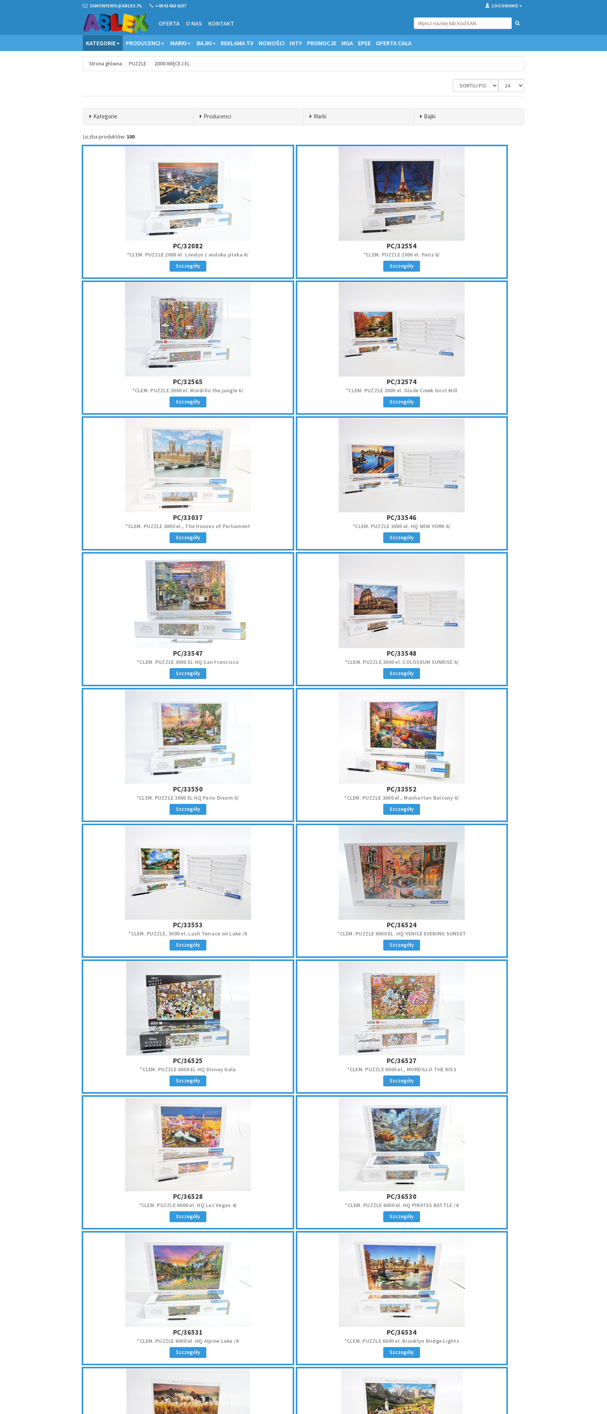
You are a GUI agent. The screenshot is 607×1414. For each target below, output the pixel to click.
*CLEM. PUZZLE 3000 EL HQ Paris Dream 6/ (452, 526)
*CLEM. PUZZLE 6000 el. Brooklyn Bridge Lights (451, 933)
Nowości (272, 43)
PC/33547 (155, 517)
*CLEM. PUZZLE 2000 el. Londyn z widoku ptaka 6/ (155, 254)
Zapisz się (473, 1343)
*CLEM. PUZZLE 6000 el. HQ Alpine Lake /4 (303, 933)
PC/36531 (303, 924)
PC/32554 (303, 245)
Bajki (206, 43)
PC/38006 (155, 1060)
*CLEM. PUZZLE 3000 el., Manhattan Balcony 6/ (155, 661)
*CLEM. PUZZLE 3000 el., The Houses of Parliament (303, 390)
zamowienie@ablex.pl (123, 1332)
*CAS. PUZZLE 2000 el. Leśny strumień (155, 1205)
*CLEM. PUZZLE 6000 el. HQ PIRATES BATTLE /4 (155, 933)
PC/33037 (303, 381)
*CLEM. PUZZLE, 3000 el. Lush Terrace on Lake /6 (303, 661)
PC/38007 (303, 1060)
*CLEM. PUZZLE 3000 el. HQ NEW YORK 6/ (452, 390)
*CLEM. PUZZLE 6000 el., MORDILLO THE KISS (303, 797)
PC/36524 (452, 653)
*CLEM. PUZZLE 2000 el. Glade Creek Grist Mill (155, 390)
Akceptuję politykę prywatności (466, 1360)
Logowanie (503, 6)
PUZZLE (138, 63)
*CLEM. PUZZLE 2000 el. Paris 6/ (303, 254)
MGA (347, 43)
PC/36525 (155, 789)
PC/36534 (452, 924)
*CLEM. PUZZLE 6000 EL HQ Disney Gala (155, 797)
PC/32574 (155, 381)
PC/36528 (452, 789)
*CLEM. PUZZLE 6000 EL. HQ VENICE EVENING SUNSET (452, 661)
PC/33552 (155, 653)
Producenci (145, 43)
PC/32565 (452, 245)
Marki (180, 43)
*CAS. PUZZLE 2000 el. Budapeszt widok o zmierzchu (303, 1205)
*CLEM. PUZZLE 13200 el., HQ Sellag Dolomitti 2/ (303, 1069)
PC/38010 (452, 1060)
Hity (296, 43)
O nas (193, 23)
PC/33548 (303, 517)
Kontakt (221, 23)
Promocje (321, 43)
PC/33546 (452, 381)
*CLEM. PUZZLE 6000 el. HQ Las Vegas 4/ (452, 797)
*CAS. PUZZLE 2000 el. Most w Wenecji (451, 1205)
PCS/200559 (451, 1196)
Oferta (168, 23)
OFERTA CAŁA (394, 43)
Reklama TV (237, 43)
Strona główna (106, 63)
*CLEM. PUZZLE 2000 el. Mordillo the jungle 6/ (452, 254)
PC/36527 (303, 789)
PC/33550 (452, 517)
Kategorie (103, 43)
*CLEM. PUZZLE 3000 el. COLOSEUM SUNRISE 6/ (304, 526)
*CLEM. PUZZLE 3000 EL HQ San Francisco (155, 526)
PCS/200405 (303, 1196)
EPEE (364, 43)
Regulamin (320, 1322)
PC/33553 (303, 653)
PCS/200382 (155, 1196)
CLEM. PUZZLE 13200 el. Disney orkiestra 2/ (452, 1069)
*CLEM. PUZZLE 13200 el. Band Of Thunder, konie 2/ (155, 1069)
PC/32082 (155, 245)
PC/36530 (155, 924)
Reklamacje (321, 1332)
